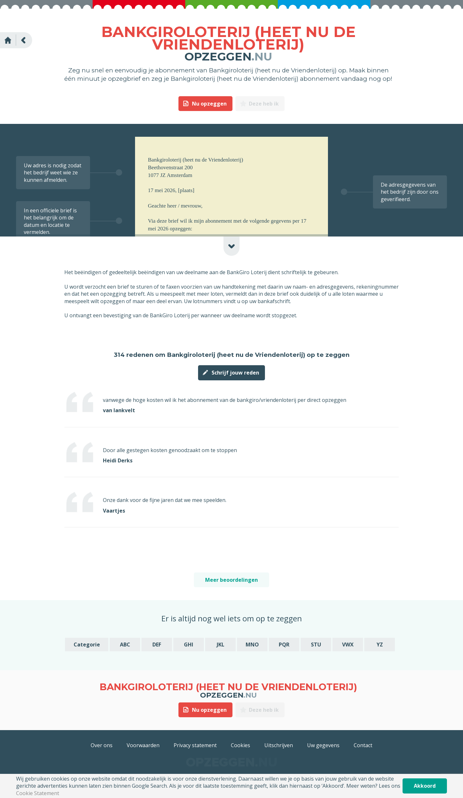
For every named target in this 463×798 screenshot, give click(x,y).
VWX (348, 644)
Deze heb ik (264, 103)
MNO (252, 644)
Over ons (102, 745)
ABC (125, 644)
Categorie (87, 644)
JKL (220, 644)
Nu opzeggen (209, 103)
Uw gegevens (323, 745)
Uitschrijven (278, 745)
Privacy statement (195, 745)
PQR (284, 644)
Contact (363, 745)
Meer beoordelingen (231, 579)
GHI (188, 644)
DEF (156, 644)
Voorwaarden (143, 745)
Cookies (240, 745)
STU (316, 644)
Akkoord (425, 785)
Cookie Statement (37, 793)
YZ (380, 644)
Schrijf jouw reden (235, 372)
